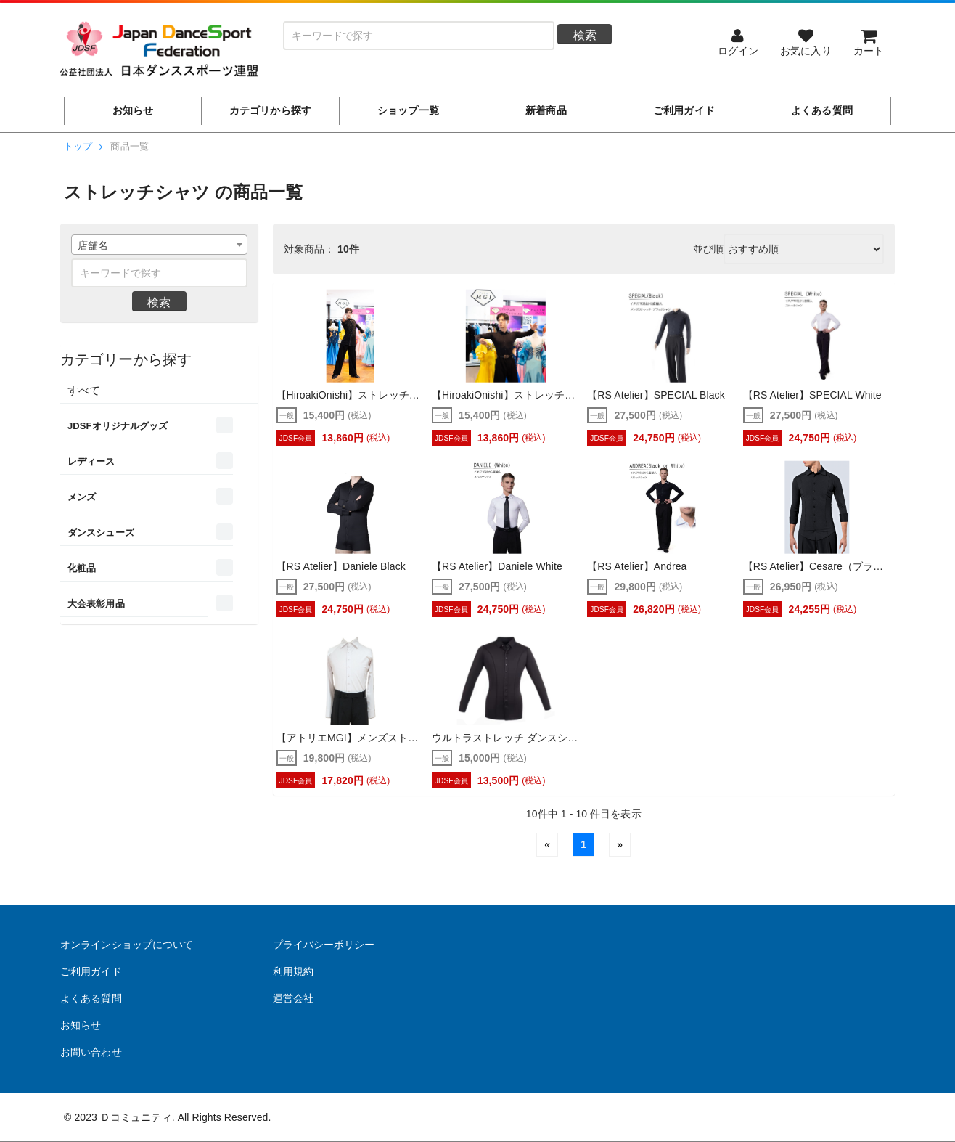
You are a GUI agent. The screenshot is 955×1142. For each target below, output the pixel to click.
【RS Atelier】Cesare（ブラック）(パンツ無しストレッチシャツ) (817, 566)
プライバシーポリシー (324, 944)
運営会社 (293, 998)
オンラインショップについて (126, 944)
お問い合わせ (91, 1052)
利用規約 (293, 971)
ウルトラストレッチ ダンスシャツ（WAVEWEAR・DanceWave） (506, 738)
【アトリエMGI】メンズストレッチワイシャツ (350, 738)
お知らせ (80, 1025)
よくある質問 (91, 998)
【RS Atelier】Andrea (636, 566)
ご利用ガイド (91, 971)
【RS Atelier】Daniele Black (341, 566)
